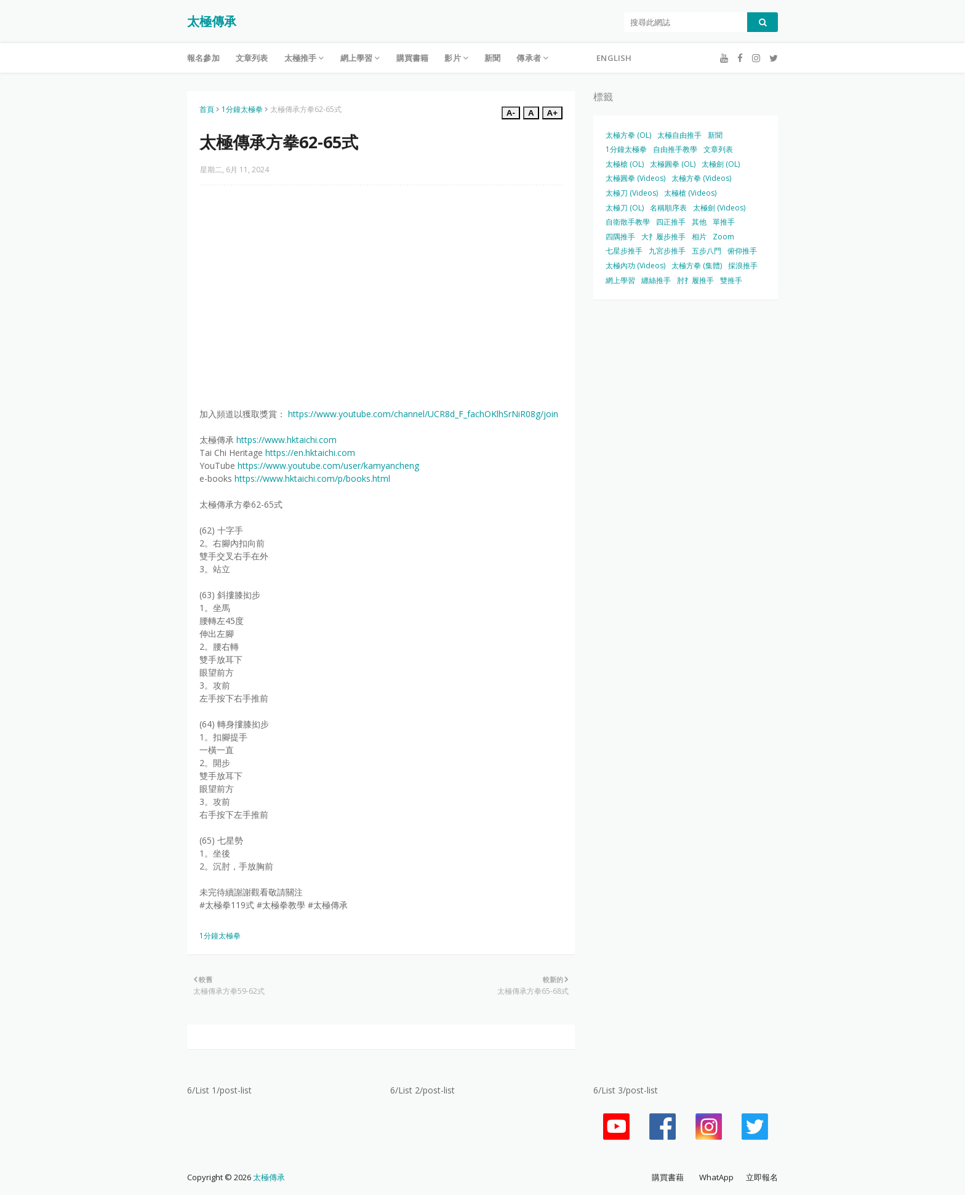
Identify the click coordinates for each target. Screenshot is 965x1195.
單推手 (724, 222)
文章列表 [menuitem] (252, 57)
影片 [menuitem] (452, 57)
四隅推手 (620, 236)
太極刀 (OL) (625, 207)
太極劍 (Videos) (719, 207)
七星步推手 (624, 251)
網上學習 (620, 280)
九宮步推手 (667, 251)
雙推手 (731, 280)
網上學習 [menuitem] (356, 57)
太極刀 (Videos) (632, 193)
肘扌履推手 (695, 280)
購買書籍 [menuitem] (412, 57)
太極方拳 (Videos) (701, 178)
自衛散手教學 (628, 222)
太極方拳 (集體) (696, 265)
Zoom (723, 236)
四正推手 (671, 222)
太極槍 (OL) (625, 164)
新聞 (715, 135)
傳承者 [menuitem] (528, 57)
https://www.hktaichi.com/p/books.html (312, 478)
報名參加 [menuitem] (203, 57)
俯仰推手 (742, 251)
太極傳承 (211, 21)
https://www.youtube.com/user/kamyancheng (328, 465)
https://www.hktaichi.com (286, 440)
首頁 (206, 109)
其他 (699, 222)
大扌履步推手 (663, 236)
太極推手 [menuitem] (300, 57)
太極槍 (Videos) (690, 193)
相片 (699, 236)
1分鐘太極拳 (242, 109)
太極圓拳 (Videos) (635, 178)
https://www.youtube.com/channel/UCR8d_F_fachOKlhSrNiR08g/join (423, 414)
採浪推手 (743, 265)
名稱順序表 (668, 207)
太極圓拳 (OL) (672, 164)
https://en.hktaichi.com (310, 452)
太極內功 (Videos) (635, 265)
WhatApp (716, 1177)
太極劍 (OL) (721, 164)
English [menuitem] (613, 57)
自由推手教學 (675, 149)
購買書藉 (668, 1177)
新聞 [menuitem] (492, 57)
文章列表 (718, 149)
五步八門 (706, 251)
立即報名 (762, 1177)
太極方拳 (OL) (628, 135)
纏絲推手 (656, 280)
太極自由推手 (679, 135)
